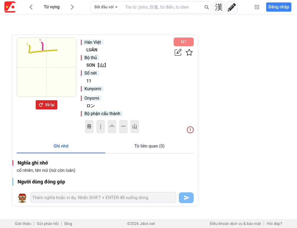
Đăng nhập (278, 6)
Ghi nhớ (61, 146)
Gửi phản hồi (48, 224)
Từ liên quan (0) (149, 146)
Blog (68, 224)
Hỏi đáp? (274, 224)
